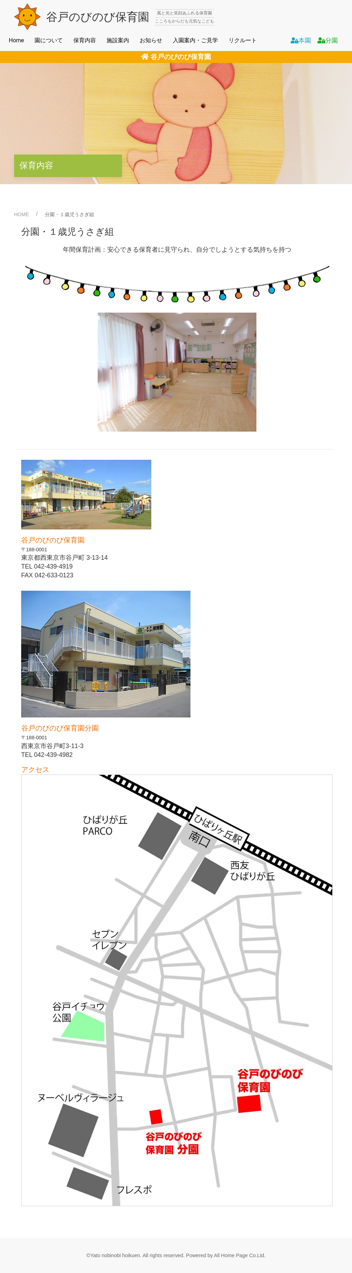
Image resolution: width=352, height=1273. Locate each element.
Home (16, 40)
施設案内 (118, 40)
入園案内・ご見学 (195, 40)
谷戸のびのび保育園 (176, 57)
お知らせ (151, 40)
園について (49, 40)
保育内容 (84, 40)
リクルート (243, 40)
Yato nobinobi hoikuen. (115, 1255)
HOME (21, 214)
